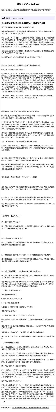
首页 (3, 10)
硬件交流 (9, 10)
